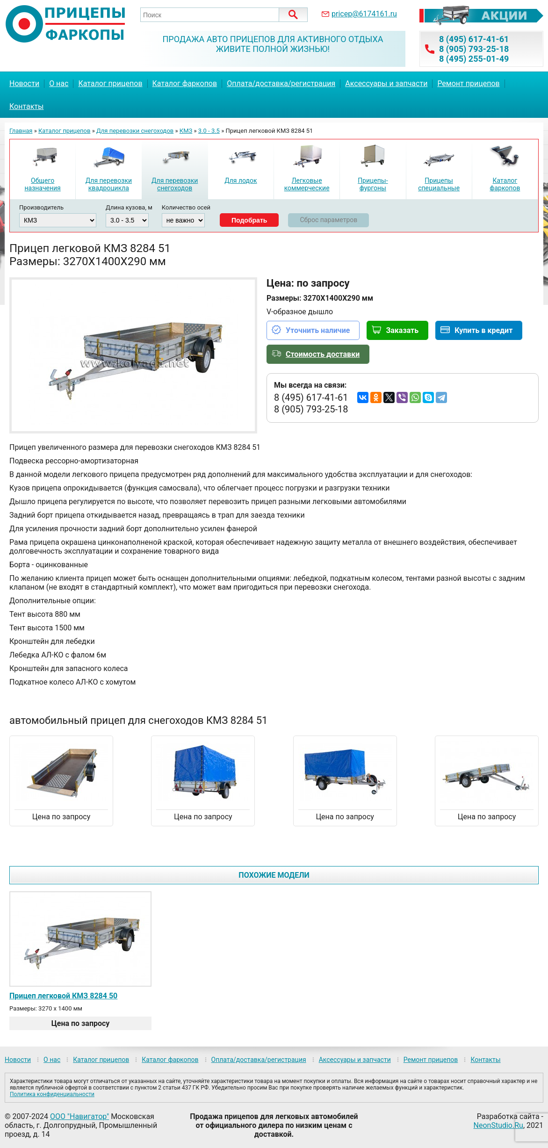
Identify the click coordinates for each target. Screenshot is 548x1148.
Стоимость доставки (323, 354)
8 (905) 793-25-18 (474, 49)
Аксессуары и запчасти (386, 83)
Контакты (26, 106)
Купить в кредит (483, 330)
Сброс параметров (328, 220)
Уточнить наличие (318, 330)
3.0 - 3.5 (209, 130)
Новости (24, 83)
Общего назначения (42, 184)
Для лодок (240, 180)
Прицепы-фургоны (373, 184)
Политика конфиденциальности (52, 1094)
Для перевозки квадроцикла (109, 184)
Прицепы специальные (439, 184)
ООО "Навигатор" (79, 1116)
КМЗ (186, 130)
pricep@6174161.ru (364, 13)
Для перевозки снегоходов (134, 130)
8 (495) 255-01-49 (474, 59)
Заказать (402, 330)
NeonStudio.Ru (498, 1125)
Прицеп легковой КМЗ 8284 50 (63, 995)
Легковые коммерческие (307, 184)
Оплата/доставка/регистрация (281, 83)
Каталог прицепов (110, 83)
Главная (20, 130)
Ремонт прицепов (468, 83)
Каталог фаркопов (184, 83)
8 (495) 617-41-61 (474, 39)
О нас (58, 83)
